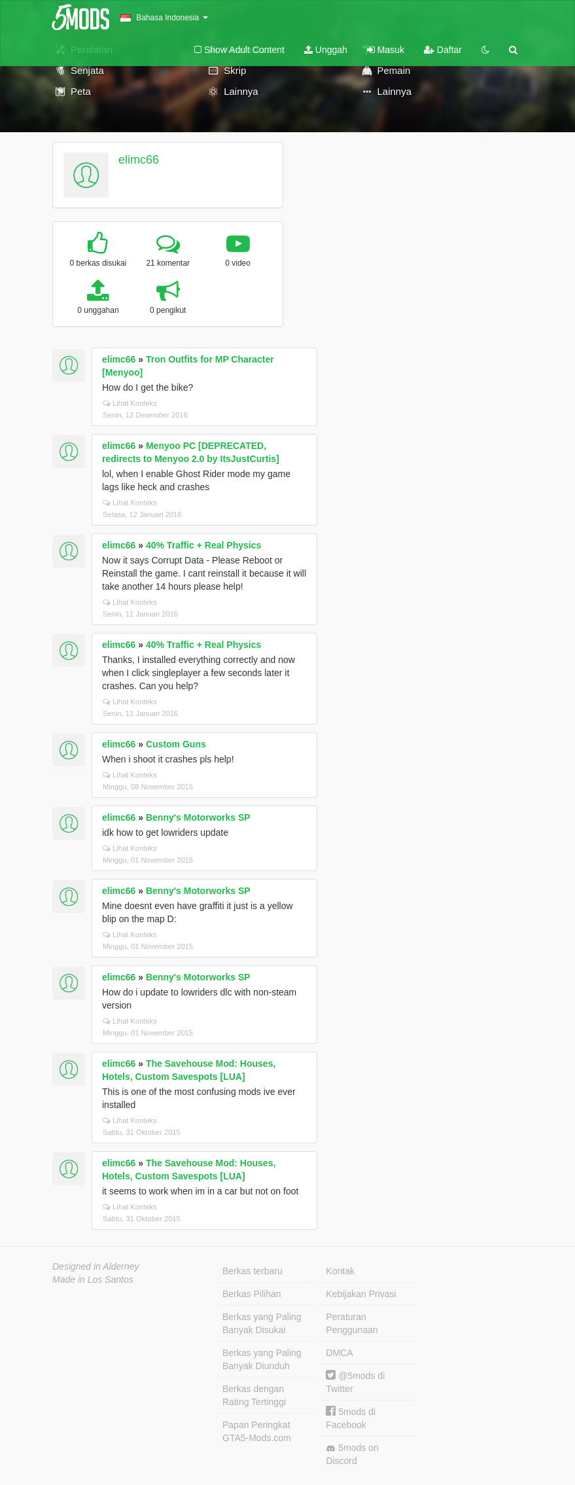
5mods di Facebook (350, 1418)
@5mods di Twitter (355, 1382)
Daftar (443, 50)
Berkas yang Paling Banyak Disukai (262, 1323)
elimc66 (138, 159)
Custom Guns (176, 744)
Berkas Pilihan (251, 1294)
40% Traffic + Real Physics (203, 545)
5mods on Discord (352, 1454)
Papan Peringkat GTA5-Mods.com (256, 1431)
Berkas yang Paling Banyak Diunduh (262, 1359)
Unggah (325, 50)
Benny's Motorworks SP (198, 817)
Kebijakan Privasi (361, 1294)
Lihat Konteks (130, 403)
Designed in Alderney (95, 1266)
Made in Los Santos (92, 1279)
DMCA (339, 1353)
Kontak (340, 1271)
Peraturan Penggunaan (351, 1323)
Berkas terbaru (252, 1271)
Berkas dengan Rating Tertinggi (254, 1395)
